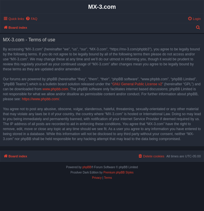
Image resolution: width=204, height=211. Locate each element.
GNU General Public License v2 (137, 84)
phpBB (86, 167)
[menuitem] (31, 18)
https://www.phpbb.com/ (40, 99)
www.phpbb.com (55, 89)
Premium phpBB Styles (118, 172)
